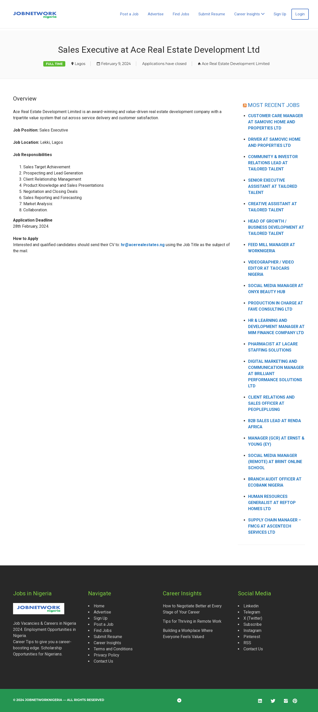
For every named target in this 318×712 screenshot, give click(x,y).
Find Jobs (181, 14)
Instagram (252, 630)
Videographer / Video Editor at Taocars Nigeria (271, 268)
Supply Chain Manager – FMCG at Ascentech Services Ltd (274, 526)
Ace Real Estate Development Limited (236, 63)
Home (99, 606)
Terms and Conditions (113, 649)
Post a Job (129, 14)
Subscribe (252, 624)
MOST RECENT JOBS (274, 105)
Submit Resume (211, 14)
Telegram (251, 612)
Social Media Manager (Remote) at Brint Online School (275, 461)
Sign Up (280, 14)
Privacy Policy (106, 655)
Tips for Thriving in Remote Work (192, 621)
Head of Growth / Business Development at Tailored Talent (276, 227)
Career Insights (247, 14)
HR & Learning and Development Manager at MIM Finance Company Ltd (276, 326)
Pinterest (251, 636)
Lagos (80, 63)
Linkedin (251, 606)
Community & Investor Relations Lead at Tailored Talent (273, 162)
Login (300, 14)
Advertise (156, 14)
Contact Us (103, 661)
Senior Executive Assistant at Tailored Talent (272, 186)
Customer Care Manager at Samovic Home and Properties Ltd (275, 121)
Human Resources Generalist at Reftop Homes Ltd (272, 502)
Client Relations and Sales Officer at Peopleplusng (271, 403)
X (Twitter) (252, 618)
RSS (247, 642)
